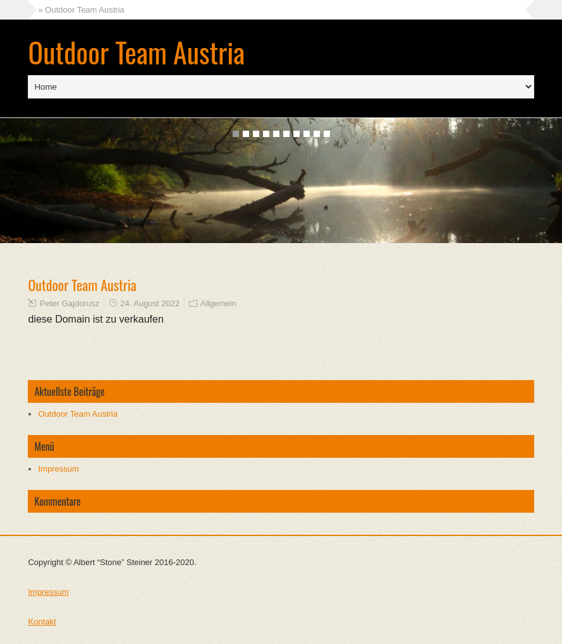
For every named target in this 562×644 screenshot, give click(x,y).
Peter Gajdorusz (69, 303)
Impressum (58, 469)
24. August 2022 (150, 303)
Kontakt (42, 621)
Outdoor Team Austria (136, 52)
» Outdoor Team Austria (81, 10)
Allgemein (218, 303)
